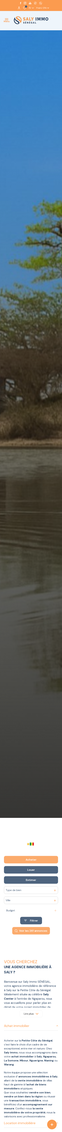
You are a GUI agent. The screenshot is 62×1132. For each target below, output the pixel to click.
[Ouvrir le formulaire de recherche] (31, 932)
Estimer (31, 891)
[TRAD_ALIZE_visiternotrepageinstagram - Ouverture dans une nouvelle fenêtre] (25, 3)
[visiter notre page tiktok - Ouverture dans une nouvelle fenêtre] (35, 3)
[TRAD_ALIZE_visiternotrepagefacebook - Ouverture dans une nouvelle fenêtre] (20, 3)
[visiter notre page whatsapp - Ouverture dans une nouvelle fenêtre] (40, 3)
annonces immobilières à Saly (38, 1076)
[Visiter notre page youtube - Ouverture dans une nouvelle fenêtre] (30, 3)
